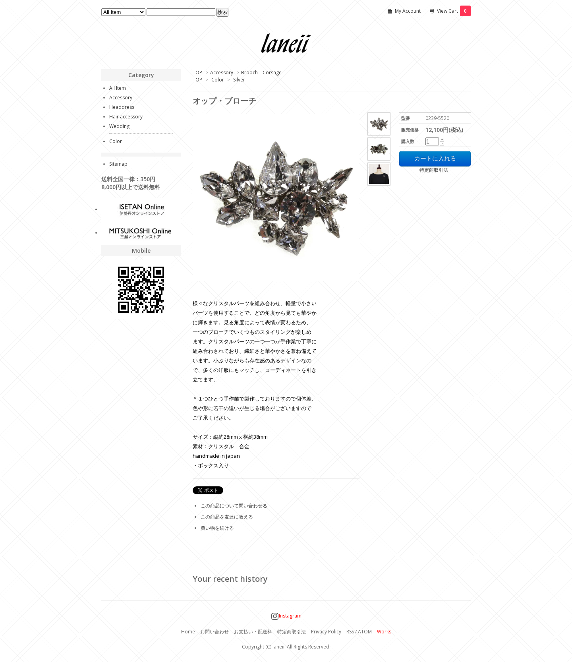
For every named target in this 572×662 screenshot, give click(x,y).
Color (217, 79)
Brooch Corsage (261, 72)
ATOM (365, 631)
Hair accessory (126, 116)
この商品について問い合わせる (234, 505)
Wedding (119, 126)
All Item (117, 88)
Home (188, 631)
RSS (350, 631)
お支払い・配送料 (253, 631)
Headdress (121, 107)
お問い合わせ (214, 631)
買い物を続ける (217, 528)
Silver (239, 79)
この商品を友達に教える (227, 516)
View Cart (454, 11)
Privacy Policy (326, 631)
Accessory (221, 72)
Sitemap (118, 164)
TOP (197, 72)
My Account (408, 11)
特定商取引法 (423, 169)
